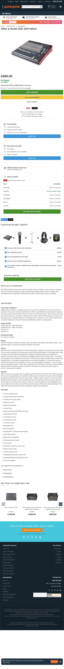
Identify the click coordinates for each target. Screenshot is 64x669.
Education (5, 591)
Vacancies (6, 599)
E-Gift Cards (6, 583)
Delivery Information (8, 551)
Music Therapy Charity (9, 594)
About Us (40, 1)
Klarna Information (8, 570)
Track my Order (7, 556)
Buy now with (32, 97)
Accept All (54, 661)
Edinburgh (58, 553)
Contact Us (47, 1)
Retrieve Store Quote (9, 559)
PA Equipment (21, 26)
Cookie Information (8, 565)
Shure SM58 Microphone (14, 252)
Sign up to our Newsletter (32, 529)
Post (10, 219)
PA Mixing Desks (8, 477)
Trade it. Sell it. (7, 585)
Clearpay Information (9, 573)
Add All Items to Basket (32, 279)
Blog (17, 1)
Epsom (59, 556)
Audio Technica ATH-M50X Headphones (19, 261)
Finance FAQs (7, 562)
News (4, 588)
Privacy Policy (26, 533)
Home (2, 26)
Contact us (6, 548)
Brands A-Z (33, 1)
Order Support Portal (8, 553)
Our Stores (10, 1)
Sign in (50, 7)
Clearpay (40, 114)
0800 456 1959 (57, 1)
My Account (52, 6)
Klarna (33, 114)
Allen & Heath (11, 26)
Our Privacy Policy (8, 596)
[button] (60, 6)
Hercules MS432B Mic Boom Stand (17, 256)
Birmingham (57, 548)
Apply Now (32, 136)
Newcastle (58, 562)
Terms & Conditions (8, 567)
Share (4, 219)
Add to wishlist (32, 102)
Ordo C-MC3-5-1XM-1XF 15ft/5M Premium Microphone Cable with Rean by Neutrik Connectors (31, 266)
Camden (58, 551)
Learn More (6, 662)
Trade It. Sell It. (24, 1)
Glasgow (58, 559)
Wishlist (54, 7)
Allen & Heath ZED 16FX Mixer (19, 248)
